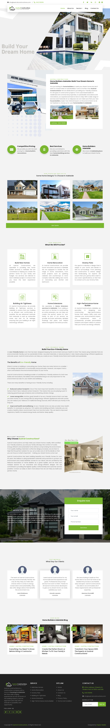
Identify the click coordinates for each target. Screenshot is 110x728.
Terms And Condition (64, 701)
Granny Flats (35, 693)
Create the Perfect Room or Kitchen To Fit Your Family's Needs (53, 651)
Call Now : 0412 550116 (58, 123)
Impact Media (101, 725)
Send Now (83, 528)
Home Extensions (36, 698)
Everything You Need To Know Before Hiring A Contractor (22, 650)
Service (78, 8)
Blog (86, 8)
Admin (11, 646)
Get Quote (55, 225)
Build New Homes (36, 687)
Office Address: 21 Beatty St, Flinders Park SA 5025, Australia (92, 688)
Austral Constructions (25, 646)
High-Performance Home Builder (42, 701)
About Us (70, 8)
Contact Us (95, 8)
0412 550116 (39, 2)
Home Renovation (37, 690)
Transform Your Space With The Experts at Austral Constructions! (86, 651)
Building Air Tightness (38, 696)
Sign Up (101, 704)
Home (63, 8)
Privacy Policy (61, 698)
